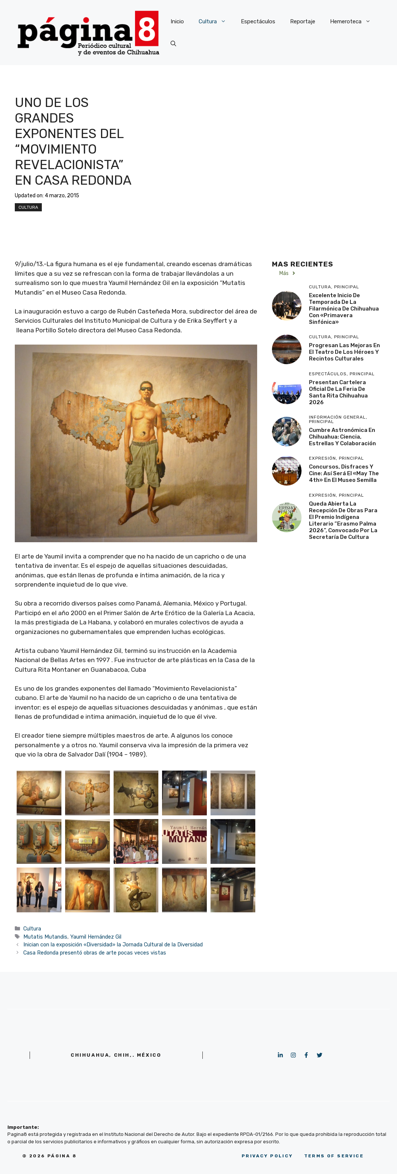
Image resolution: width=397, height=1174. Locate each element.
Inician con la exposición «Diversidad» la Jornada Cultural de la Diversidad (113, 944)
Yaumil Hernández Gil (95, 936)
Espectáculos (258, 21)
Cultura (216, 21)
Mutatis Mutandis (45, 936)
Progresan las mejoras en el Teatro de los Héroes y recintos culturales (344, 352)
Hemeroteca (354, 21)
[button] (173, 44)
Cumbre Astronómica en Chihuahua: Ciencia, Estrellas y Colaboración (342, 437)
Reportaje (302, 21)
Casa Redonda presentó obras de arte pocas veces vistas (94, 952)
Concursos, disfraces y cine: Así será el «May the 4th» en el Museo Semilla (344, 473)
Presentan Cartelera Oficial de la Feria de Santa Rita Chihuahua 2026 (338, 392)
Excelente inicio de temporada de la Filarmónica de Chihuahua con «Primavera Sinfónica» (344, 308)
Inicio (177, 21)
